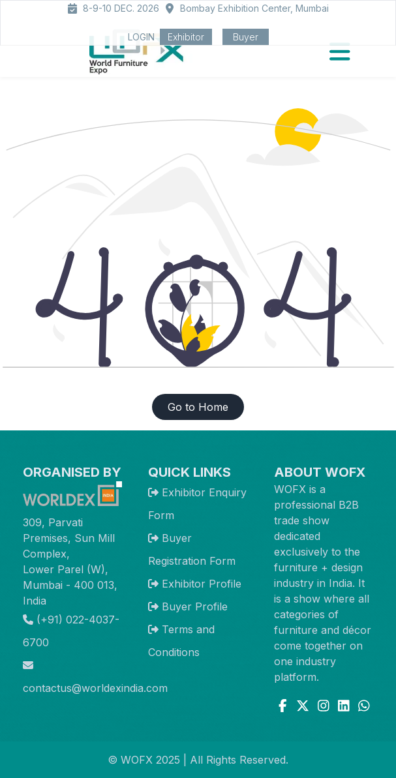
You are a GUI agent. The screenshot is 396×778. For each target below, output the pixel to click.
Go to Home (198, 406)
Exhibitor (186, 36)
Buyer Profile (195, 606)
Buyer (245, 36)
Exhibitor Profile (201, 583)
